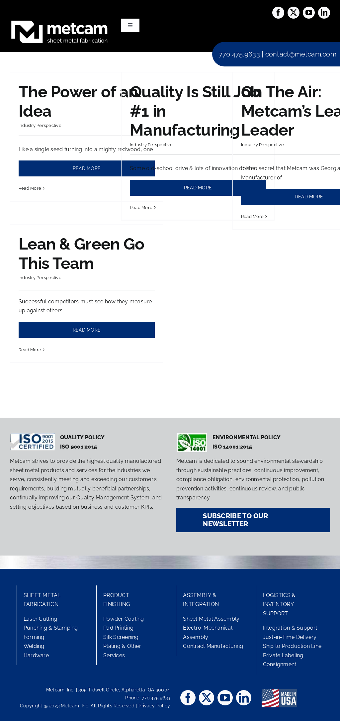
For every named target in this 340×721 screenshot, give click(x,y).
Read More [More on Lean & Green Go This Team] (30, 349)
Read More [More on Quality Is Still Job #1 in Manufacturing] (141, 207)
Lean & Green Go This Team (81, 253)
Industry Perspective (40, 125)
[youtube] (309, 13)
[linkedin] (324, 13)
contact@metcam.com (300, 54)
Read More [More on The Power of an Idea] (30, 188)
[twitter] (293, 13)
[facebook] (278, 13)
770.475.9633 (239, 54)
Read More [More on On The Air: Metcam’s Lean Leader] (252, 216)
